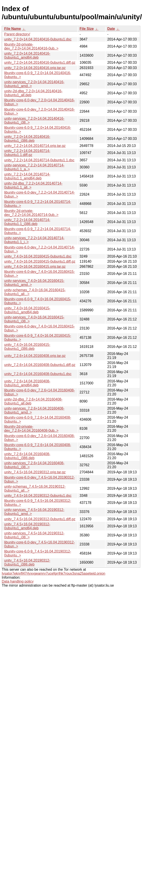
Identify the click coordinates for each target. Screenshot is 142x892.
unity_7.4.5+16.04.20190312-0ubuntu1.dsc (38, 495)
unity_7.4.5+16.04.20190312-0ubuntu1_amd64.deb (27, 526)
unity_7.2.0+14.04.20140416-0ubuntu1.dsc (38, 39)
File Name (12, 29)
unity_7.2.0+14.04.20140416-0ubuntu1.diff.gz (39, 62)
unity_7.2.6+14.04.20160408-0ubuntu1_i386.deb (27, 456)
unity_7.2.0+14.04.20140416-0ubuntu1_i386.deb (27, 139)
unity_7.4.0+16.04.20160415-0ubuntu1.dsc (38, 256)
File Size (87, 29)
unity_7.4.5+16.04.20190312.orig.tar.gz (35, 472)
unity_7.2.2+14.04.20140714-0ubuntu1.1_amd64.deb (27, 176)
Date (111, 29)
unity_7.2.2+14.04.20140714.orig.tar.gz (35, 146)
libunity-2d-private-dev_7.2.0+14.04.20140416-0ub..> (31, 46)
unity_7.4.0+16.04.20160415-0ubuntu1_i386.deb (27, 347)
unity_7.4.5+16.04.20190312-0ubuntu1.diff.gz (39, 519)
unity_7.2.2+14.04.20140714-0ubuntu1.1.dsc (39, 160)
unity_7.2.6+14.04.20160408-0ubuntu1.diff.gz (39, 365)
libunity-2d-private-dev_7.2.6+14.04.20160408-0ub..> (31, 428)
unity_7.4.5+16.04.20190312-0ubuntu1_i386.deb (27, 562)
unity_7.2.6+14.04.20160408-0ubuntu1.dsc (38, 374)
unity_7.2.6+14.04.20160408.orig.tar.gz (35, 356)
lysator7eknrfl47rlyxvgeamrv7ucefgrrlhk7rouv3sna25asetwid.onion (53, 573)
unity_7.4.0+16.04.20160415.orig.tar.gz (35, 266)
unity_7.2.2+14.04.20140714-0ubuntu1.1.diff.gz (27, 153)
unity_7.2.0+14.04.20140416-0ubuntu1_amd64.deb (27, 55)
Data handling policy (18, 581)
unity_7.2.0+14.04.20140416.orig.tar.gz (35, 68)
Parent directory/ (17, 34)
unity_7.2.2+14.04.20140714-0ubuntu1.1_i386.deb (27, 222)
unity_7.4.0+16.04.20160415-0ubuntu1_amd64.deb (27, 310)
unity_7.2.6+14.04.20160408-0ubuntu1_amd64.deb (27, 383)
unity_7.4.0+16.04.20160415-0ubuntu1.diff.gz (39, 261)
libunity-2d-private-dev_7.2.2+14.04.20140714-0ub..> (31, 213)
